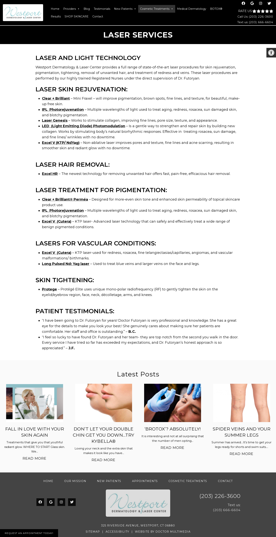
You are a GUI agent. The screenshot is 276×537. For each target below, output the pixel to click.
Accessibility (117, 531)
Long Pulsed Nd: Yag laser (65, 264)
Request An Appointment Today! (29, 533)
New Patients (125, 9)
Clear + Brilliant (56, 98)
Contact (97, 16)
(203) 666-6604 (261, 22)
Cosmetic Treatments (156, 9)
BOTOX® (216, 9)
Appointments (145, 481)
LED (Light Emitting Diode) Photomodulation (83, 126)
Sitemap (93, 531)
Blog (87, 9)
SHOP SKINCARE (77, 16)
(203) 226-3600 (261, 16)
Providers (71, 9)
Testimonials (102, 9)
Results (56, 16)
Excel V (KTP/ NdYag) (61, 143)
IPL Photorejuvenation (63, 109)
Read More (34, 458)
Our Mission (75, 481)
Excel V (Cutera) (56, 221)
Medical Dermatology (191, 9)
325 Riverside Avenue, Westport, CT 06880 (138, 525)
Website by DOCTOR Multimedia (163, 531)
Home (55, 9)
